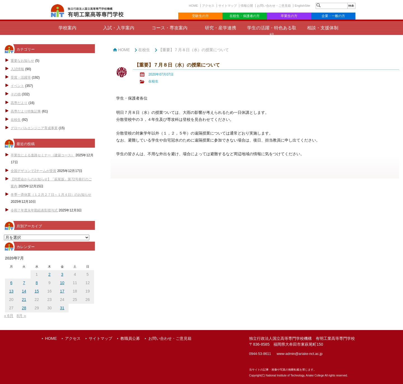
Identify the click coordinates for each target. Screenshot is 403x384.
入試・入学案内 (118, 27)
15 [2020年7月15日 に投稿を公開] (36, 291)
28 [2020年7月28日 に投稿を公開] (24, 308)
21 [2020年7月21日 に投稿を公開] (24, 299)
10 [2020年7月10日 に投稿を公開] (62, 283)
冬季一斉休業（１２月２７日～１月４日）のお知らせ (51, 195)
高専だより (19, 103)
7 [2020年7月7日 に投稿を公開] (24, 283)
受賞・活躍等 (21, 77)
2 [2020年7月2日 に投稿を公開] (49, 274)
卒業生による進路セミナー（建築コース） (42, 155)
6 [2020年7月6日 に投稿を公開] (11, 283)
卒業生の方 (289, 16)
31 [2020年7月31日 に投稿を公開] (62, 308)
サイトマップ (227, 5)
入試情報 (17, 69)
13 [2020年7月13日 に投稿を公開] (11, 291)
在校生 (16, 120)
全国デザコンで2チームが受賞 (33, 171)
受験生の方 (200, 16)
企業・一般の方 (333, 16)
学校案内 (67, 27)
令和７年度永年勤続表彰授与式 (34, 210)
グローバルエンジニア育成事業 (34, 128)
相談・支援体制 (322, 27)
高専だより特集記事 (26, 111)
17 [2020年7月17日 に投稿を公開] (62, 291)
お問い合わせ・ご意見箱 (274, 5)
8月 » (21, 316)
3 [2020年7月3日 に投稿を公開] (62, 274)
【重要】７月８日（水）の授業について (193, 50)
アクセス (208, 5)
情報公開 (247, 5)
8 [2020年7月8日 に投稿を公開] (37, 283)
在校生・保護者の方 (244, 16)
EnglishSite (302, 5)
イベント (17, 86)
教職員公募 (130, 338)
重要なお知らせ (22, 61)
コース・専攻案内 (170, 27)
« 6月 (8, 316)
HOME (193, 5)
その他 (16, 94)
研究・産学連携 (220, 27)
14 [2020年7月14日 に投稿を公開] (24, 291)
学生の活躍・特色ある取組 (271, 31)
